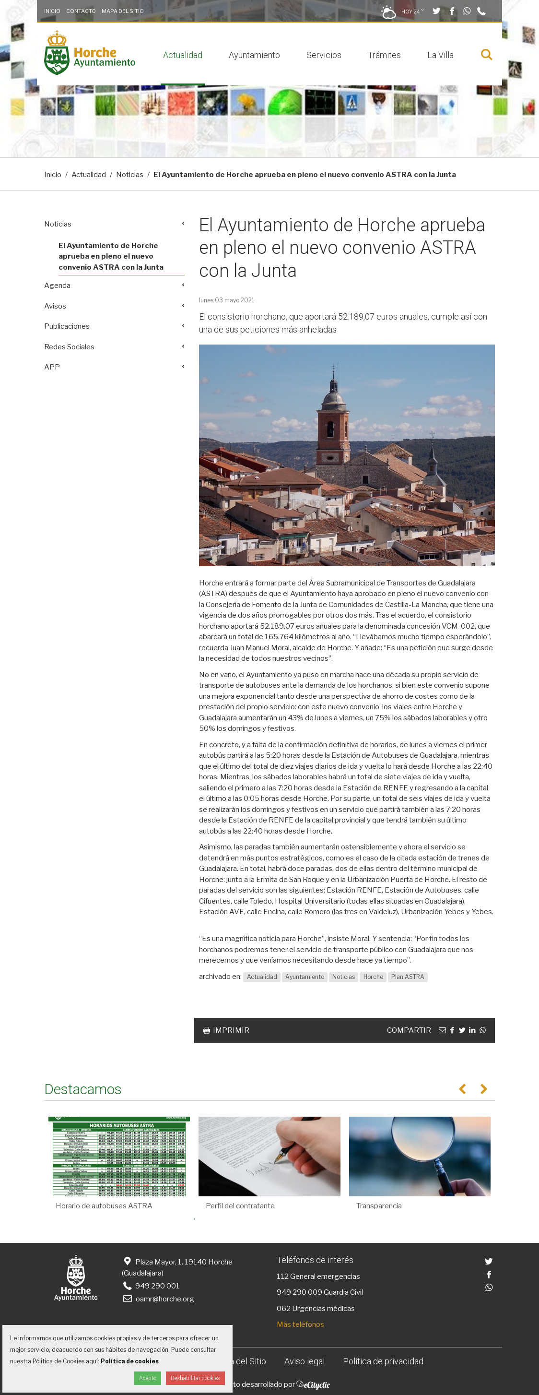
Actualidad (182, 55)
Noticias (129, 174)
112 (283, 1276)
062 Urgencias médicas (316, 1308)
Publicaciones (67, 326)
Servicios (323, 55)
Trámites (384, 55)
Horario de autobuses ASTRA (104, 1206)
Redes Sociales (69, 347)
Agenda (57, 285)
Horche (373, 976)
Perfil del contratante (240, 1206)
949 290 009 (299, 1292)
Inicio (52, 11)
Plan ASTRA (407, 976)
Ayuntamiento (254, 55)
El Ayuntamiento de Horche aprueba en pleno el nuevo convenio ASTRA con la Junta (111, 256)
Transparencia (379, 1206)
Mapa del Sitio (123, 11)
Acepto (147, 1378)
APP (52, 367)
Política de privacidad (383, 1361)
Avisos (55, 306)
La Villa (440, 55)
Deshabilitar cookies (195, 1378)
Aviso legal (304, 1361)
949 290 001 (151, 1286)
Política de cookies (130, 1361)
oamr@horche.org (158, 1299)
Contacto (81, 11)
